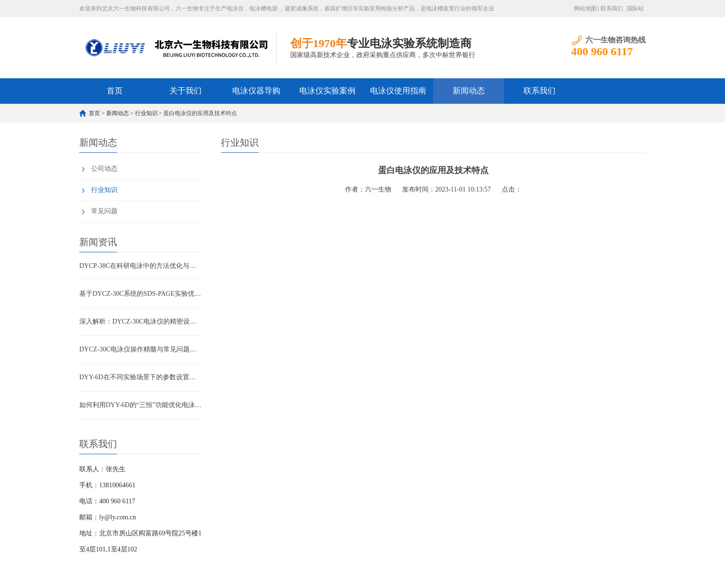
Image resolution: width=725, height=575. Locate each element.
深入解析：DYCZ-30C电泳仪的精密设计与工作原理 (140, 321)
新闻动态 (469, 90)
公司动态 (104, 168)
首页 (115, 90)
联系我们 (611, 8)
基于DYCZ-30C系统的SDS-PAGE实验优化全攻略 (140, 293)
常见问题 (104, 211)
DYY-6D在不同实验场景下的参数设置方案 (140, 377)
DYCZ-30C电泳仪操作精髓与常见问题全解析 (140, 349)
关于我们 (185, 90)
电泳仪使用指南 (398, 90)
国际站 (635, 8)
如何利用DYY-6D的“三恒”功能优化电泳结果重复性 (140, 404)
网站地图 (585, 8)
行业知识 (146, 113)
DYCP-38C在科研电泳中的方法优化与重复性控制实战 (140, 265)
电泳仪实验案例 (327, 90)
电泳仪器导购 (256, 90)
